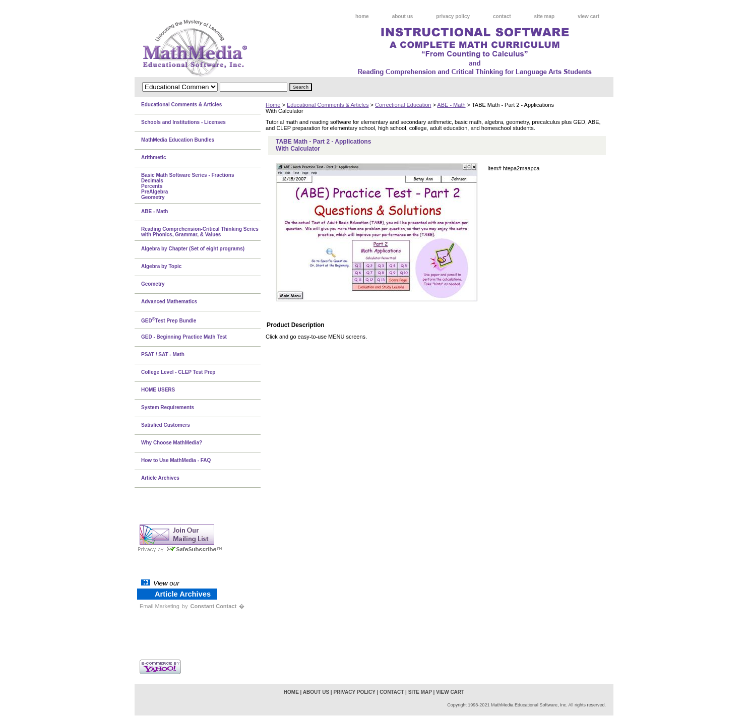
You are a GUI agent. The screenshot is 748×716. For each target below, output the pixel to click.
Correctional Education (403, 105)
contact (502, 16)
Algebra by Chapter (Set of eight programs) (192, 248)
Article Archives (160, 478)
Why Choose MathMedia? (171, 442)
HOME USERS (158, 390)
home (362, 16)
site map (544, 16)
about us (402, 16)
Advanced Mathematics (169, 301)
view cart (588, 16)
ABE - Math (451, 105)
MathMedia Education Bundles (177, 140)
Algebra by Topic (161, 266)
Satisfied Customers (165, 425)
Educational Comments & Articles (328, 105)
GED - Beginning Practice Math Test (184, 337)
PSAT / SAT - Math (162, 354)
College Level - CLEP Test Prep (178, 372)
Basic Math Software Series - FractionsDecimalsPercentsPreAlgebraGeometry (187, 186)
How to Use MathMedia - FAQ (176, 460)
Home (273, 105)
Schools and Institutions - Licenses (183, 122)
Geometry (153, 284)
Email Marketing (159, 606)
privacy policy (453, 16)
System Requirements (167, 407)
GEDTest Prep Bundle (168, 319)
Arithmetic (153, 157)
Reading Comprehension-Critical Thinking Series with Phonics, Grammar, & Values (200, 231)
